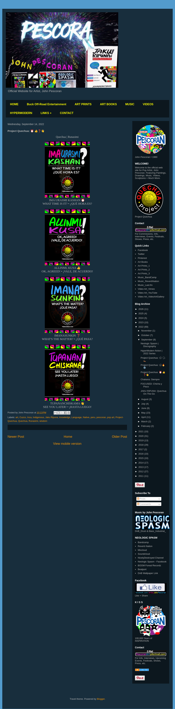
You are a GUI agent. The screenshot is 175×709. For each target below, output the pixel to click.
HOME (14, 104)
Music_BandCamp (147, 277)
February (146, 426)
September (147, 339)
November (147, 330)
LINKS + (46, 113)
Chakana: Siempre (150, 379)
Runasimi (33, 421)
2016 (141, 453)
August (145, 399)
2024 (141, 318)
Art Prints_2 (144, 269)
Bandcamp (143, 542)
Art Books (143, 262)
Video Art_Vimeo (146, 289)
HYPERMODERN (21, 113)
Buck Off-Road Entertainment (46, 104)
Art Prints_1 (144, 265)
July (143, 403)
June (144, 408)
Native (86, 417)
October (145, 335)
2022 (141, 326)
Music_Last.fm (145, 285)
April (144, 417)
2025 (141, 313)
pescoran (101, 417)
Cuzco (23, 417)
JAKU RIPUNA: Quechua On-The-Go (153, 392)
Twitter (141, 254)
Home (68, 436)
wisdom (43, 421)
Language (77, 417)
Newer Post (16, 436)
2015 (141, 458)
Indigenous (38, 417)
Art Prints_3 (144, 273)
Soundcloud (144, 554)
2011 (141, 476)
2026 (141, 309)
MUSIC (129, 104)
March (144, 421)
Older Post (119, 436)
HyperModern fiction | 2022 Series (151, 352)
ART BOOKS (108, 104)
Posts (141, 499)
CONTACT (66, 113)
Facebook (143, 250)
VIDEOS (148, 104)
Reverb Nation (145, 546)
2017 (141, 449)
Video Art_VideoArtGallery (151, 296)
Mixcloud (142, 550)
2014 (141, 462)
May (143, 412)
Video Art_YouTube (147, 292)
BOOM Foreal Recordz (149, 565)
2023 (141, 322)
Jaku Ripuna (51, 417)
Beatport (142, 569)
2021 (141, 431)
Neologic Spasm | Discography (149, 345)
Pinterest (142, 258)
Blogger (101, 699)
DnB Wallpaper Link (148, 573)
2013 (141, 467)
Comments (144, 504)
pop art (110, 417)
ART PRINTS (83, 104)
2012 (141, 471)
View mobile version (67, 443)
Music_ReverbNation (148, 281)
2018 (141, 444)
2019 (141, 440)
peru (93, 417)
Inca (29, 417)
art (17, 417)
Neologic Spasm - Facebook (152, 561)
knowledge (64, 417)
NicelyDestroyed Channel (151, 557)
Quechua (22, 421)
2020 (141, 436)
